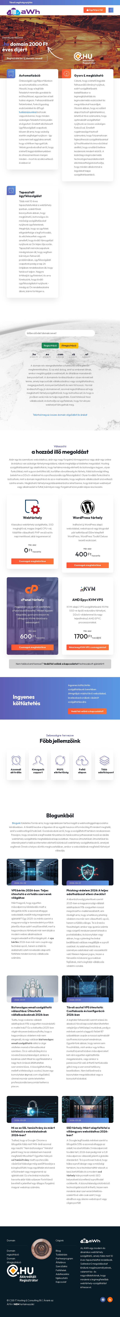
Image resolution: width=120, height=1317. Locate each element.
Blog (58, 1250)
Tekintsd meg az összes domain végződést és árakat (60, 414)
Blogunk (16, 823)
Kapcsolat (61, 1281)
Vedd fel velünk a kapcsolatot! (87, 711)
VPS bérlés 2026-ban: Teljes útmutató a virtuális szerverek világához (31, 894)
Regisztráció (50, 345)
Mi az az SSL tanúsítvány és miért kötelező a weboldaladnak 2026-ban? (33, 1131)
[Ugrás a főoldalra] (23, 12)
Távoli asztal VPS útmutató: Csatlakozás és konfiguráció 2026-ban (85, 1011)
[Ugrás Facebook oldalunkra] (102, 1299)
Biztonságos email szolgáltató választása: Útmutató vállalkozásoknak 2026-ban (31, 1011)
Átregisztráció (68, 345)
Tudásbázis (61, 1254)
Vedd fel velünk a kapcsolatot (61, 663)
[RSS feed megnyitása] (110, 1299)
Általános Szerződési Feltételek (61, 1266)
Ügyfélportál (95, 10)
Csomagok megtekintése (32, 561)
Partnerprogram (64, 1258)
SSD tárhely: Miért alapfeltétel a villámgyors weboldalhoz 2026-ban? (88, 1131)
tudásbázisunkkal (28, 112)
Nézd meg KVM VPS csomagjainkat (87, 647)
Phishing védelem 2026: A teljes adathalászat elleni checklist (87, 892)
